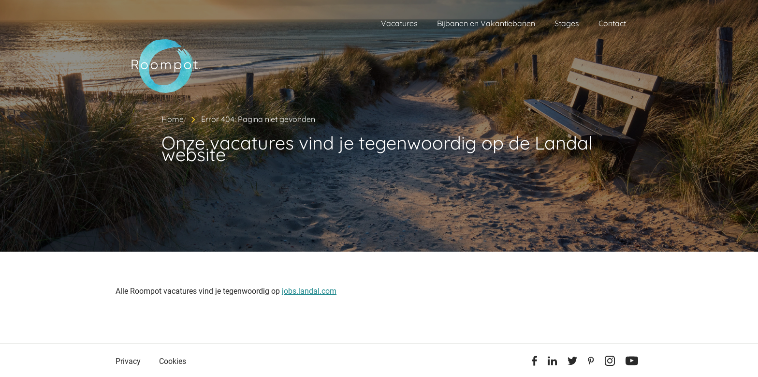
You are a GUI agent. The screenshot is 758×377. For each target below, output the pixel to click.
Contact (612, 23)
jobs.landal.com (309, 291)
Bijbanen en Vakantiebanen (486, 23)
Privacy (128, 361)
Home (172, 119)
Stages (566, 23)
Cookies (172, 361)
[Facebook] (534, 362)
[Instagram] (609, 362)
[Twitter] (572, 362)
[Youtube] (631, 362)
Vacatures (399, 23)
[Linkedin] (552, 362)
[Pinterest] (590, 362)
